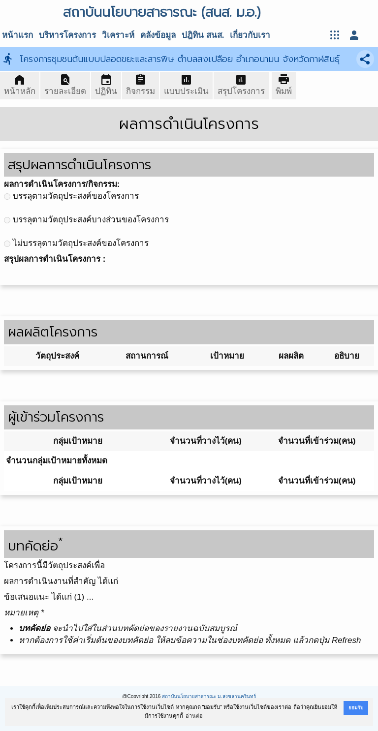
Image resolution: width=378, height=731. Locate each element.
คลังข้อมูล (158, 35)
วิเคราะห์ (118, 35)
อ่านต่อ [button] (194, 716)
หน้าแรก (17, 35)
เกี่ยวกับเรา (250, 35)
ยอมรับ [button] (355, 707)
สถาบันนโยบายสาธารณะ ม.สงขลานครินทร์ (209, 696)
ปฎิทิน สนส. (203, 35)
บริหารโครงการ (67, 35)
